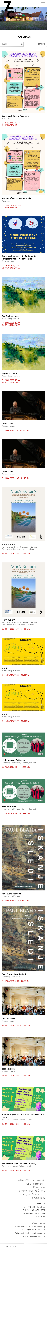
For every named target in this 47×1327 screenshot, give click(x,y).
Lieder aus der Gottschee (13, 774)
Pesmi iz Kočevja (9, 836)
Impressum (11, 1324)
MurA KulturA (8, 545)
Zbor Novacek (8, 1090)
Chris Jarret (7, 424)
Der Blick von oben (10, 316)
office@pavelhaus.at (32, 1291)
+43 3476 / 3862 (38, 1288)
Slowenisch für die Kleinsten (15, 116)
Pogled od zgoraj (9, 373)
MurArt (5, 668)
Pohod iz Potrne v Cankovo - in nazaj (19, 1213)
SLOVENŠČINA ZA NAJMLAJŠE (16, 199)
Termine (41, 44)
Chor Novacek (8, 1028)
